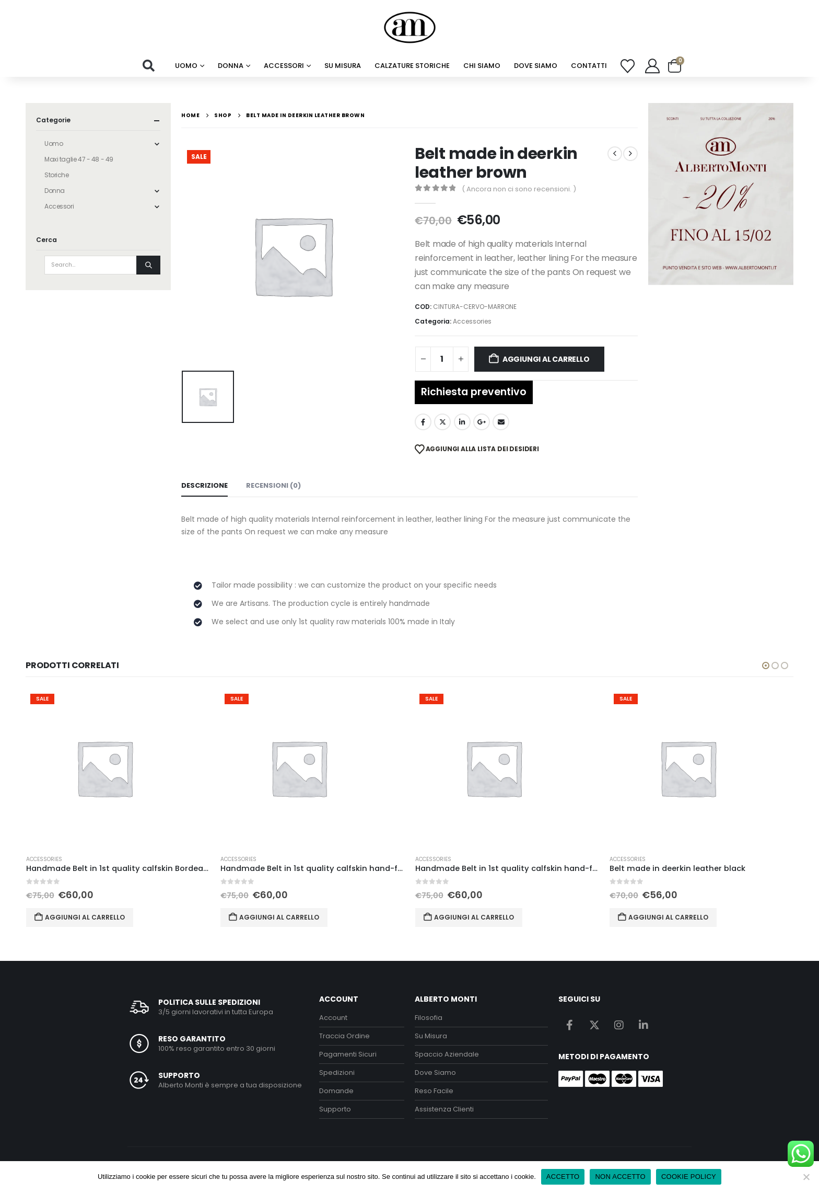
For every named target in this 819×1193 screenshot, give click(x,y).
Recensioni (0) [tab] (273, 485)
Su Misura (431, 1036)
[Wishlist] (627, 66)
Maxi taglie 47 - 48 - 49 (78, 159)
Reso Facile (434, 1091)
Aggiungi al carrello (546, 359)
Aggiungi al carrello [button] (85, 917)
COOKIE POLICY (688, 1176)
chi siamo (481, 66)
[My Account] (652, 66)
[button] (149, 66)
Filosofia (428, 1018)
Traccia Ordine (344, 1036)
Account (333, 1018)
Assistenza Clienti (444, 1109)
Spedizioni (337, 1072)
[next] (630, 153)
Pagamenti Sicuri (348, 1054)
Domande (336, 1091)
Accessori (284, 66)
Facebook (423, 422)
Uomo (186, 66)
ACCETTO (563, 1176)
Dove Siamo (535, 66)
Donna (230, 66)
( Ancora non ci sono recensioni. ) (519, 189)
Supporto (335, 1109)
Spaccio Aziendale (447, 1054)
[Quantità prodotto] (441, 359)
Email (501, 422)
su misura (342, 66)
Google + (481, 422)
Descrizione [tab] (204, 485)
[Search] (148, 265)
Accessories (472, 321)
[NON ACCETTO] (806, 1177)
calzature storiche (412, 66)
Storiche (56, 174)
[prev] (614, 153)
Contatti (589, 66)
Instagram (619, 1024)
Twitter (442, 422)
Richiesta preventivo (473, 392)
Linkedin (643, 1024)
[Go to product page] (118, 768)
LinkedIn (462, 422)
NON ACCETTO (620, 1176)
